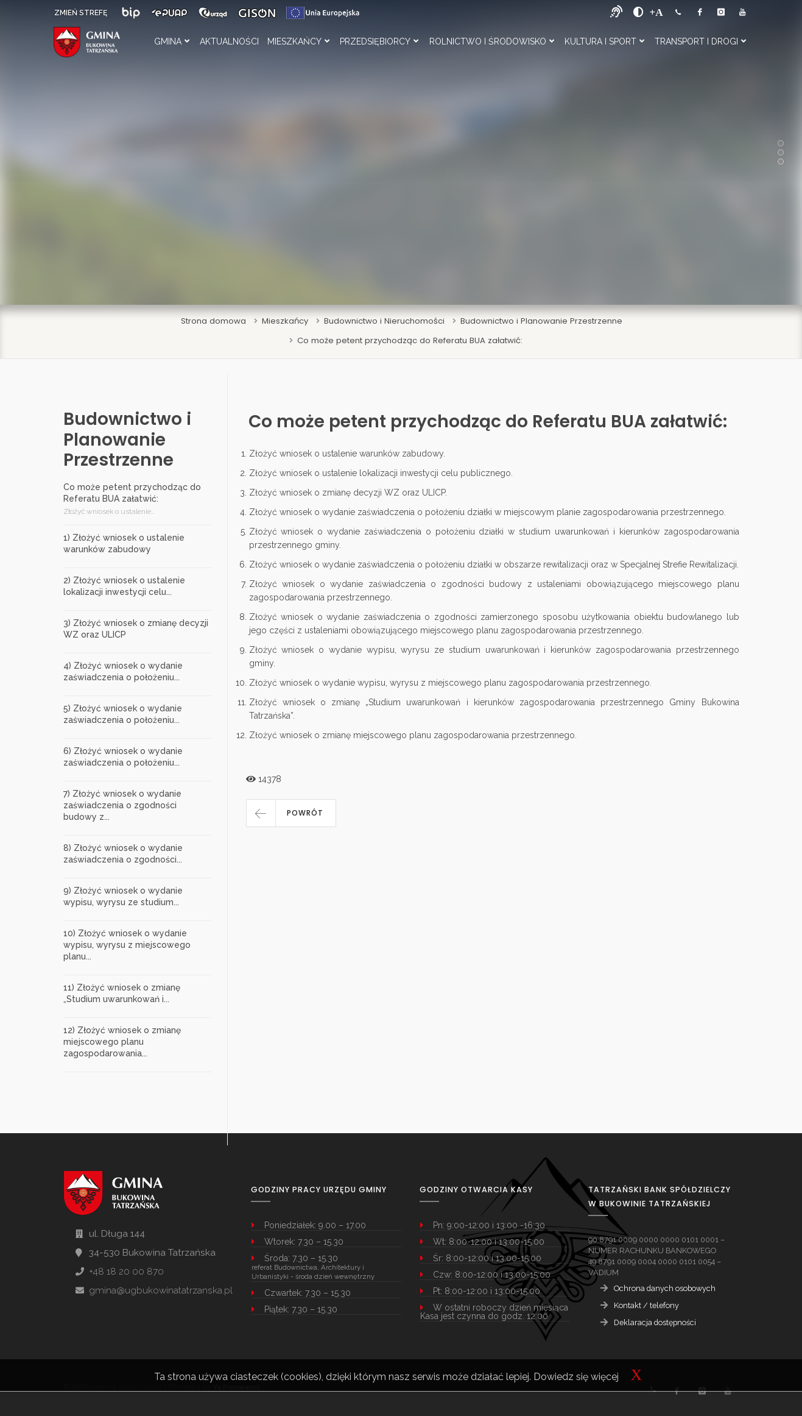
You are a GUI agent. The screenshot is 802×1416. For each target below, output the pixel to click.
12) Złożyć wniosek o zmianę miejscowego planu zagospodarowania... (122, 1041)
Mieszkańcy (298, 41)
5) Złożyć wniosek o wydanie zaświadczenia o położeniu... (122, 714)
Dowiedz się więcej (576, 1376)
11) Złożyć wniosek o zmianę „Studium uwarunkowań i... (121, 993)
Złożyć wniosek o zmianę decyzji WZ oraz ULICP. (348, 492)
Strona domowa (213, 321)
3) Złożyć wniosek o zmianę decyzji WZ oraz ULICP (135, 628)
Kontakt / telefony (646, 1305)
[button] (291, 813)
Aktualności (229, 41)
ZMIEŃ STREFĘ (80, 13)
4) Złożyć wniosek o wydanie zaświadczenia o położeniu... (123, 671)
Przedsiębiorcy (379, 41)
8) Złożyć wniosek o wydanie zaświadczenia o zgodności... (123, 853)
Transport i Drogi (700, 41)
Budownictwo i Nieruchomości (384, 321)
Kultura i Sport (604, 41)
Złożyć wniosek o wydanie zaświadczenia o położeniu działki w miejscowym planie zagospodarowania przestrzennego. (487, 512)
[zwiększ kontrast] (638, 12)
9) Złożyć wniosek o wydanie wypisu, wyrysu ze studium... (123, 896)
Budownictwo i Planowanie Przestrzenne (541, 321)
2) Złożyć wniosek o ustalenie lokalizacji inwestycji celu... (124, 586)
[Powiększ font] (656, 12)
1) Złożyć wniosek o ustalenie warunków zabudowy (124, 543)
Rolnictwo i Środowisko (491, 41)
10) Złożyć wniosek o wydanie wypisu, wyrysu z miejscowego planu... (127, 944)
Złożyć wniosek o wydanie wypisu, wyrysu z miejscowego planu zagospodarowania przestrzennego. (450, 683)
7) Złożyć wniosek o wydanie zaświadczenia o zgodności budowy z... (122, 805)
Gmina (171, 41)
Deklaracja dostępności (655, 1322)
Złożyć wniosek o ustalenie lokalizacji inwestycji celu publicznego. (381, 473)
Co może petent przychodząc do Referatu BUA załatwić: (409, 340)
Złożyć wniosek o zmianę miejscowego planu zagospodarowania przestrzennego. (413, 735)
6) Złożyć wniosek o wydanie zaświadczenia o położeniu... (123, 756)
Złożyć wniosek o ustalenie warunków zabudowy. (347, 453)
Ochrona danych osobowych (665, 1288)
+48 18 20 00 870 (126, 1271)
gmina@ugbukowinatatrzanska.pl (161, 1290)
